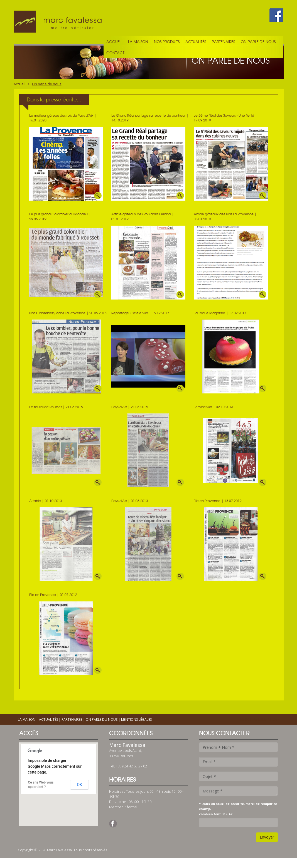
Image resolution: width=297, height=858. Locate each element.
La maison (138, 41)
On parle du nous (101, 719)
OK (79, 784)
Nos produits (167, 41)
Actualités (195, 41)
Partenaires (223, 41)
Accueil (114, 41)
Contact (115, 53)
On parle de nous (258, 41)
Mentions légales (136, 719)
